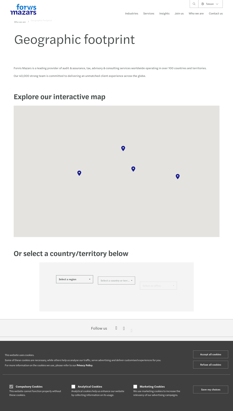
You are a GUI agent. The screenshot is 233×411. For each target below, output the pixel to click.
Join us (179, 13)
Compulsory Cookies (29, 386)
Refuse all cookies (210, 364)
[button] (79, 173)
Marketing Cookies (152, 386)
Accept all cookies (210, 354)
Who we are (196, 13)
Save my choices (210, 389)
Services (148, 13)
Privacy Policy (84, 365)
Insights (164, 13)
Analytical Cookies (90, 386)
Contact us (216, 13)
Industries (131, 13)
